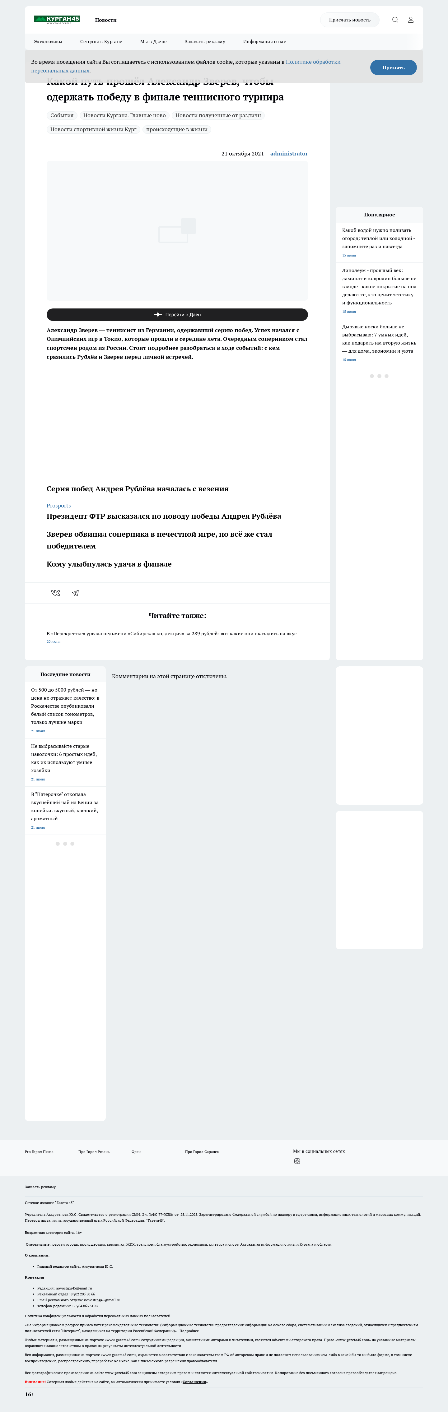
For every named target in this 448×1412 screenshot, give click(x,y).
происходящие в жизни (177, 129)
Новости (106, 20)
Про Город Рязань (94, 1151)
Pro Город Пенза (39, 1151)
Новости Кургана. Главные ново (124, 115)
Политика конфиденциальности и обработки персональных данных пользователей (97, 1315)
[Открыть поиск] (395, 20)
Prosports (59, 505)
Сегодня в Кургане (101, 41)
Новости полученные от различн (218, 115)
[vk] (56, 593)
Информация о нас (264, 41)
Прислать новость (350, 19)
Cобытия (62, 115)
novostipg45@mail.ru (74, 1288)
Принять (394, 67)
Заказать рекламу (205, 41)
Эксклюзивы (48, 41)
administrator (289, 153)
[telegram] (77, 593)
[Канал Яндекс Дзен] (177, 314)
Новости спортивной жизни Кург (93, 129)
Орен (136, 1151)
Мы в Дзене (153, 41)
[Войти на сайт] (410, 20)
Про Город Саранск (202, 1151)
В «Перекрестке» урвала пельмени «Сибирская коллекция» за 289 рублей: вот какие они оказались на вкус (177, 638)
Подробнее (189, 1330)
